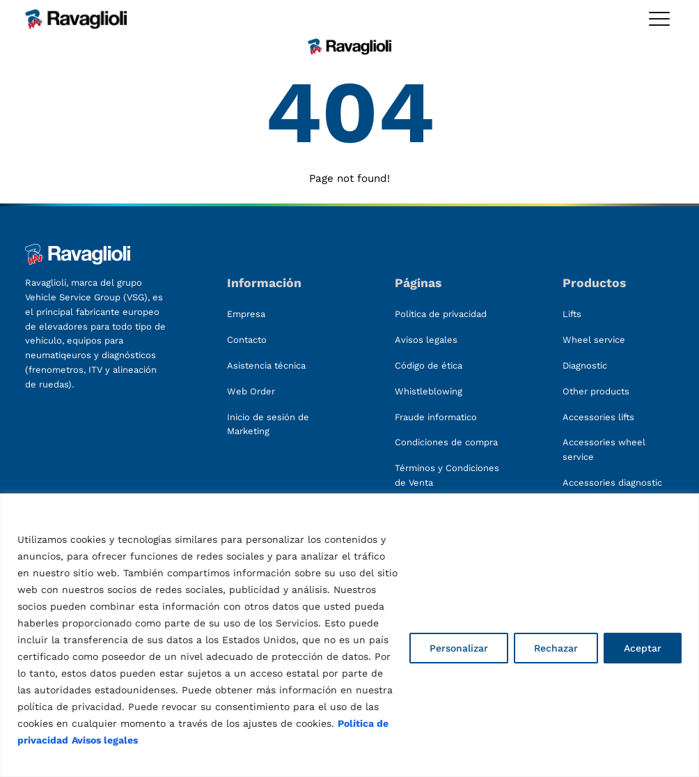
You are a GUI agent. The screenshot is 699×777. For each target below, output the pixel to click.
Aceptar (642, 648)
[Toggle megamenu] (659, 18)
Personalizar (459, 648)
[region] (349, 635)
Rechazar (556, 648)
